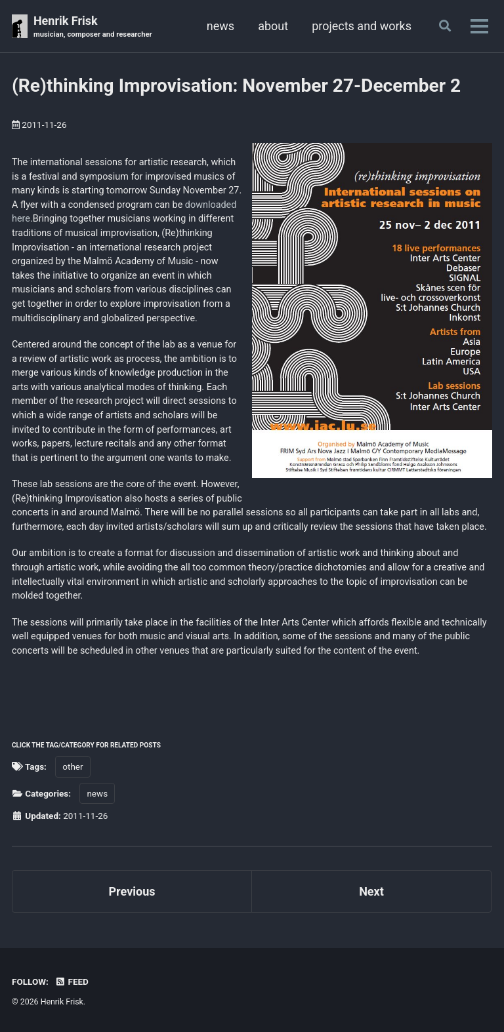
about (273, 26)
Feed (71, 981)
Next (371, 891)
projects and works (361, 26)
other (72, 766)
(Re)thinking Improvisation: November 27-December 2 (236, 85)
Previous (132, 891)
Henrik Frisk (92, 27)
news (220, 26)
